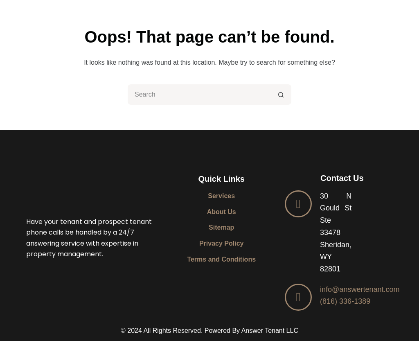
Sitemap (221, 227)
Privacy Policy (221, 243)
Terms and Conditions (221, 259)
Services (221, 195)
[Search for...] (199, 94)
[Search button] (281, 94)
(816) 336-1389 (345, 301)
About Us (221, 211)
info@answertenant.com (359, 289)
